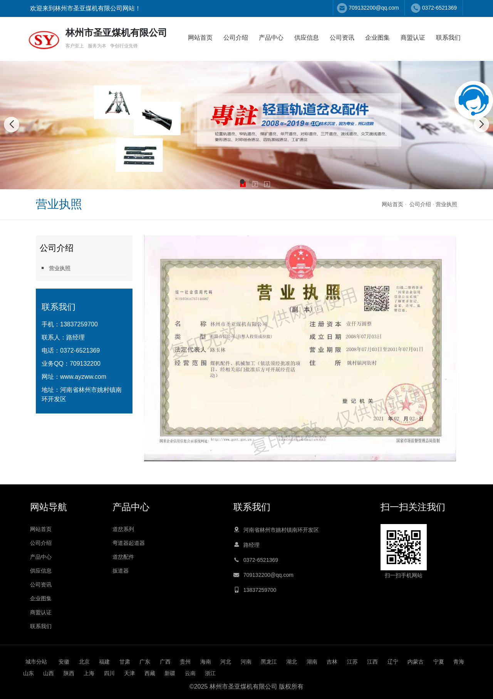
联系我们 (448, 37)
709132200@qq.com (374, 8)
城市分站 (36, 662)
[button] (242, 181)
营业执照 (446, 204)
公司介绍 (235, 37)
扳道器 (120, 571)
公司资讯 (342, 37)
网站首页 (200, 37)
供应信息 (306, 37)
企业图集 (377, 37)
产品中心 (271, 37)
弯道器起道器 (128, 543)
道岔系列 (123, 529)
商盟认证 (413, 37)
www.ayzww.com (83, 376)
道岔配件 (123, 557)
